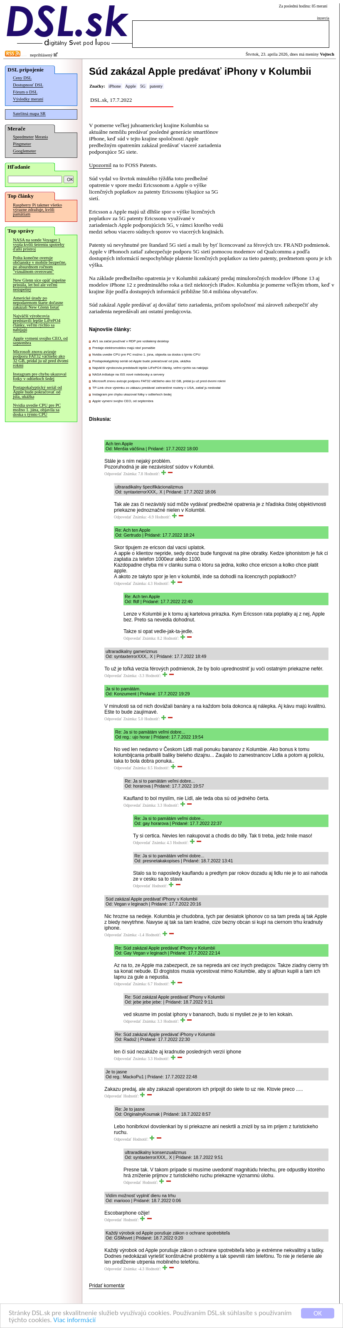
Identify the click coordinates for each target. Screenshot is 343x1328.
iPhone (115, 86)
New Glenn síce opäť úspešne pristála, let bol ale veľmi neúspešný (39, 285)
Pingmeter (22, 144)
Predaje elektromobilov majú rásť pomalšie (123, 348)
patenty (156, 86)
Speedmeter (23, 137)
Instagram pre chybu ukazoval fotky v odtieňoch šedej (40, 376)
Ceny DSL (22, 78)
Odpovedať (113, 474)
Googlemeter (24, 151)
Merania (41, 137)
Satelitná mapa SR (29, 113)
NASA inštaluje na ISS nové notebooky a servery (128, 374)
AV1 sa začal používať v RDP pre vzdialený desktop (130, 341)
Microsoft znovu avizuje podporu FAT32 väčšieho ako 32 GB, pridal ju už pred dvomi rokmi (40, 358)
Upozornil (100, 165)
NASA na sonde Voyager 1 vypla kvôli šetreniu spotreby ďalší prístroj (38, 244)
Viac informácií (74, 1320)
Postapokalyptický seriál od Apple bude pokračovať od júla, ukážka (37, 392)
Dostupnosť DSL (28, 85)
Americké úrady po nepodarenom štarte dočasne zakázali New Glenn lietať (38, 302)
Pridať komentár (107, 1286)
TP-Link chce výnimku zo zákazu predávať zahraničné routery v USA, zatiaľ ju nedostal (156, 388)
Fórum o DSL (25, 92)
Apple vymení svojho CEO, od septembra (40, 340)
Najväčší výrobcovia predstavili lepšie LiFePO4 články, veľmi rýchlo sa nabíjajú (36, 323)
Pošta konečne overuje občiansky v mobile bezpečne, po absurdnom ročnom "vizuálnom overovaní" (39, 264)
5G (143, 86)
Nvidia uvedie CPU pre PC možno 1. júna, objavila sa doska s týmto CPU (37, 410)
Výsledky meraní (28, 99)
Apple (130, 86)
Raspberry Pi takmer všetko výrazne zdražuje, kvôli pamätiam (37, 209)
